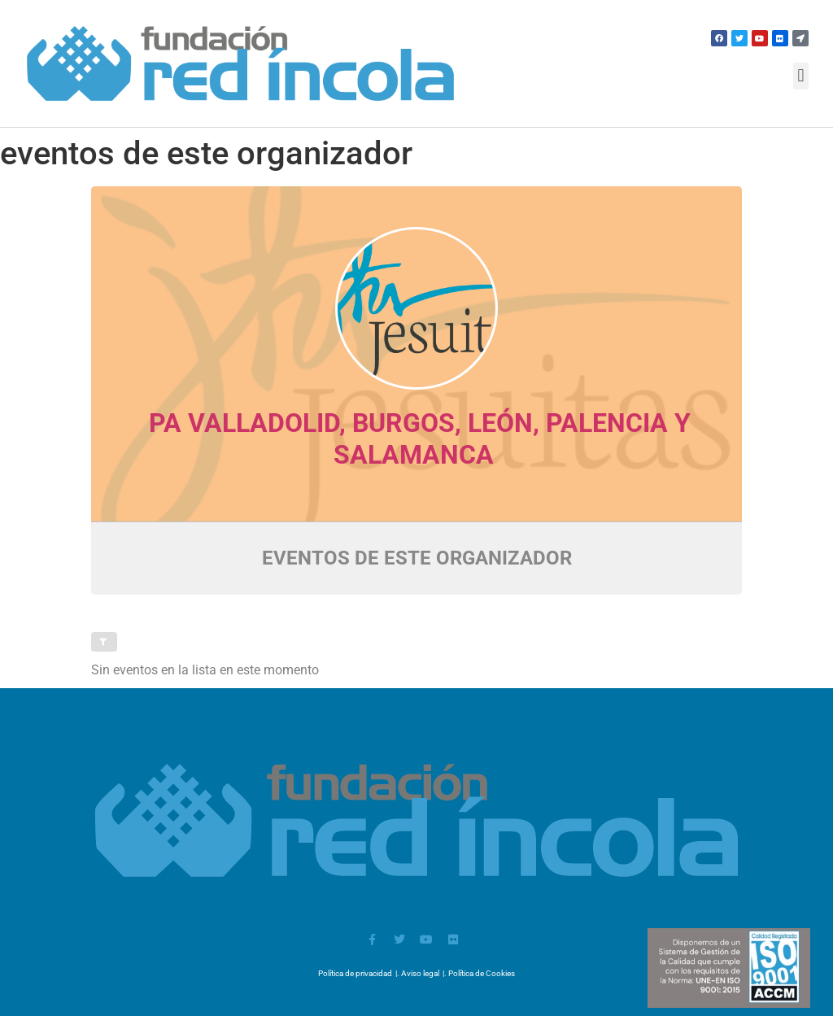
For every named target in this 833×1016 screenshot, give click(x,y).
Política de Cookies (481, 973)
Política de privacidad (355, 973)
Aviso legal (420, 973)
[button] (801, 76)
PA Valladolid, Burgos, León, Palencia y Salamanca (420, 438)
